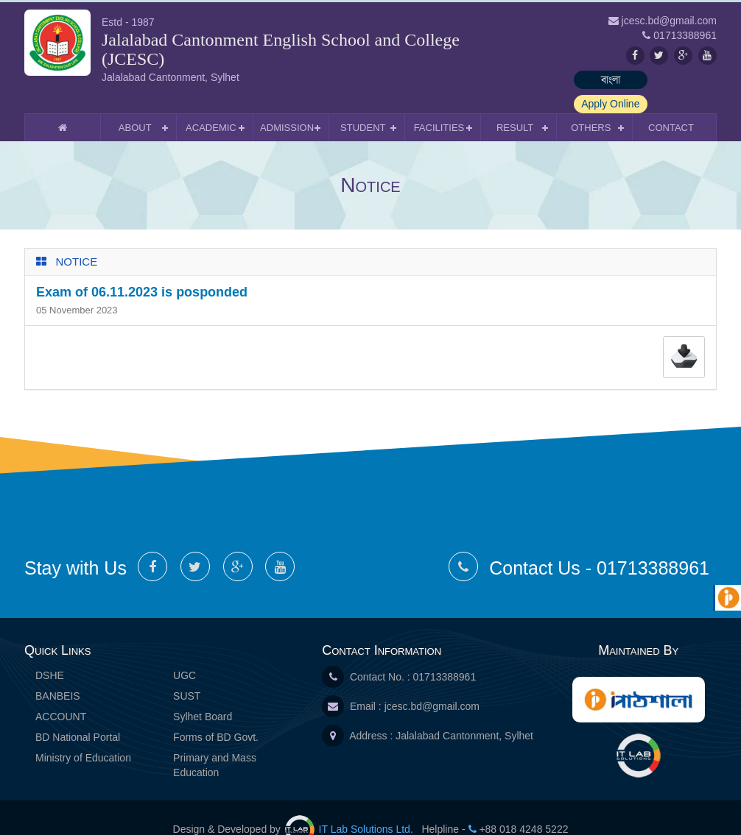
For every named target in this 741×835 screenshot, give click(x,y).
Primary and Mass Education (214, 741)
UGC (184, 651)
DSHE (49, 651)
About (135, 103)
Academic (211, 103)
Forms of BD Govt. (216, 713)
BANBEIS (57, 672)
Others (591, 103)
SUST (186, 672)
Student (362, 103)
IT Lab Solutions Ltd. (350, 805)
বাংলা (595, 79)
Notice (77, 237)
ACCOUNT (60, 692)
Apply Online (679, 79)
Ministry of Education (83, 733)
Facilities (439, 103)
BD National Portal (77, 713)
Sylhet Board (202, 692)
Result (514, 103)
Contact (671, 103)
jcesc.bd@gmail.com (432, 682)
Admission (287, 103)
